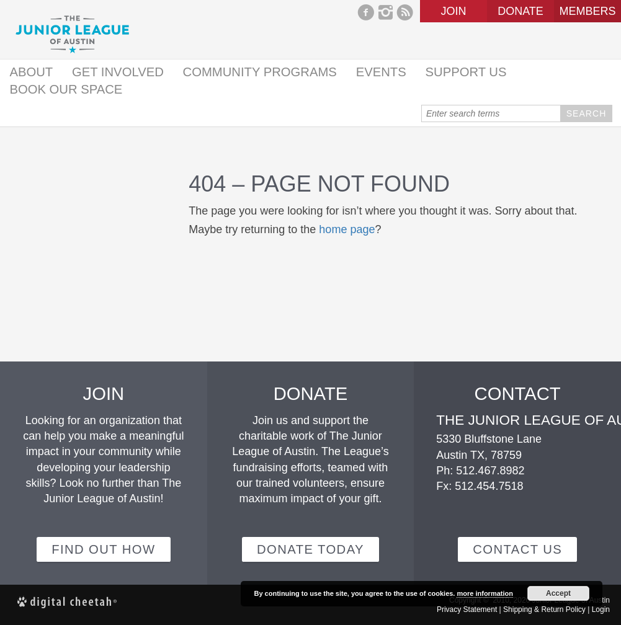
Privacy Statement (467, 609)
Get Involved (118, 72)
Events (381, 72)
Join (453, 11)
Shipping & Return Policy (544, 609)
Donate (520, 11)
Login (601, 609)
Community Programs (260, 72)
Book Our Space (65, 89)
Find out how (103, 549)
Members (587, 11)
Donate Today (310, 549)
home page (347, 229)
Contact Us (517, 549)
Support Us (466, 72)
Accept (558, 593)
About (31, 72)
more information (484, 593)
